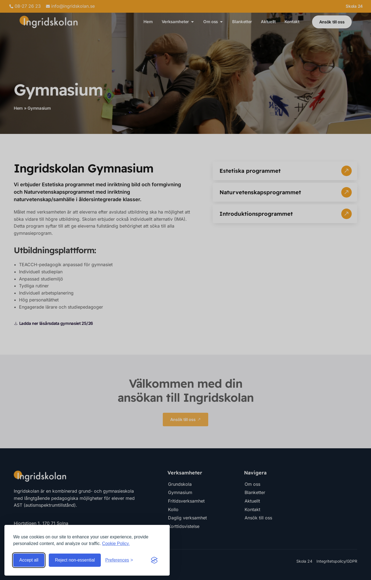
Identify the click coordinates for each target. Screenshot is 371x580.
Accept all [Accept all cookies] (28, 560)
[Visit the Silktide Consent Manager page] (154, 560)
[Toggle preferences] (119, 560)
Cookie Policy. (116, 543)
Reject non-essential (75, 560)
